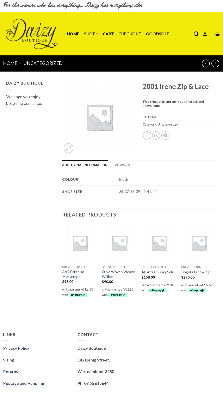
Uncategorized (42, 63)
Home (73, 33)
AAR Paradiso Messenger (73, 274)
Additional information (85, 165)
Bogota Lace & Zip (195, 272)
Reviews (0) (120, 165)
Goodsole (157, 33)
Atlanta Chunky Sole (158, 272)
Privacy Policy (16, 348)
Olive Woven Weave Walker (118, 274)
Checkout (129, 33)
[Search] (196, 34)
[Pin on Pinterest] (165, 135)
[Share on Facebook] (147, 135)
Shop (91, 33)
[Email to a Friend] (156, 135)
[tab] (85, 165)
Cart (108, 33)
